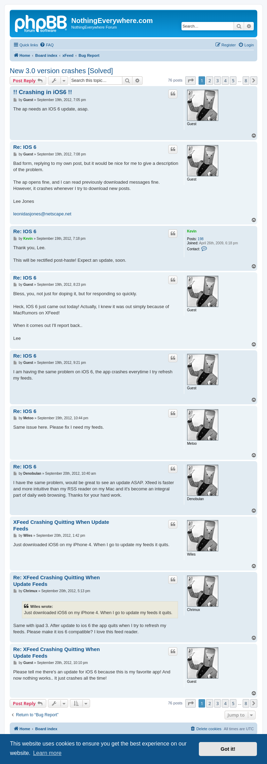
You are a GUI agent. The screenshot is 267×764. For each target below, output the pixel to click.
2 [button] (209, 80)
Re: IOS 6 (25, 147)
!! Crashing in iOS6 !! (42, 92)
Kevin (191, 231)
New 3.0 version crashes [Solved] (61, 71)
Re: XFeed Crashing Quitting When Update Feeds (56, 580)
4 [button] (225, 80)
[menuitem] (47, 45)
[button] (190, 80)
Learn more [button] (47, 753)
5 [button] (233, 80)
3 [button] (217, 80)
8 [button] (246, 80)
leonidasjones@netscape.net (42, 213)
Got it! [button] (228, 749)
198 (201, 239)
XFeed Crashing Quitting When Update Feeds (61, 525)
